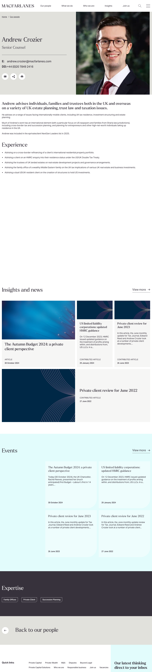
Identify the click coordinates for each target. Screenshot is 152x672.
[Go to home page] (27, 618)
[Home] (18, 5)
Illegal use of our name (65, 657)
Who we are (88, 5)
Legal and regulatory (25, 657)
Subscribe (125, 586)
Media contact (64, 584)
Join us (93, 577)
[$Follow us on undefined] (31, 592)
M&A (63, 572)
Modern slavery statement (87, 657)
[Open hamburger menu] (148, 7)
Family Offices (10, 508)
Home (4, 17)
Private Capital (35, 572)
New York (99, 584)
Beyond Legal (86, 572)
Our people (45, 5)
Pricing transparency (44, 657)
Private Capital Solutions (39, 577)
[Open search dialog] (139, 7)
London (77, 584)
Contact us (49, 584)
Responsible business (76, 577)
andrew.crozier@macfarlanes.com (29, 62)
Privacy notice (8, 657)
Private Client (29, 508)
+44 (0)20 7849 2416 (20, 67)
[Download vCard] (5, 76)
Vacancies (104, 577)
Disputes (73, 572)
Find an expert (35, 584)
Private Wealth (51, 572)
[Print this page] (22, 76)
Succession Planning (51, 508)
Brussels (87, 584)
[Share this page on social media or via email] (13, 76)
